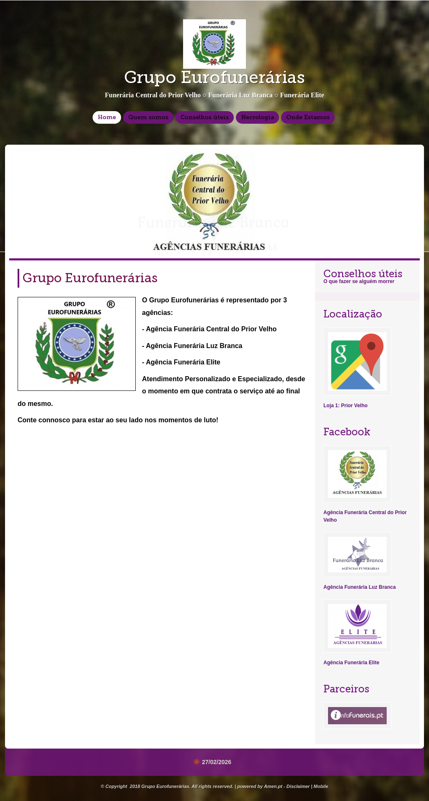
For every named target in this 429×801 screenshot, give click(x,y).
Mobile (321, 786)
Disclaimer (298, 786)
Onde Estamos (308, 117)
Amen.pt (273, 786)
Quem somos (148, 117)
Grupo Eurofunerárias (214, 77)
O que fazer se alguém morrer (358, 281)
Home (107, 117)
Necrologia (257, 117)
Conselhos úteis (205, 117)
